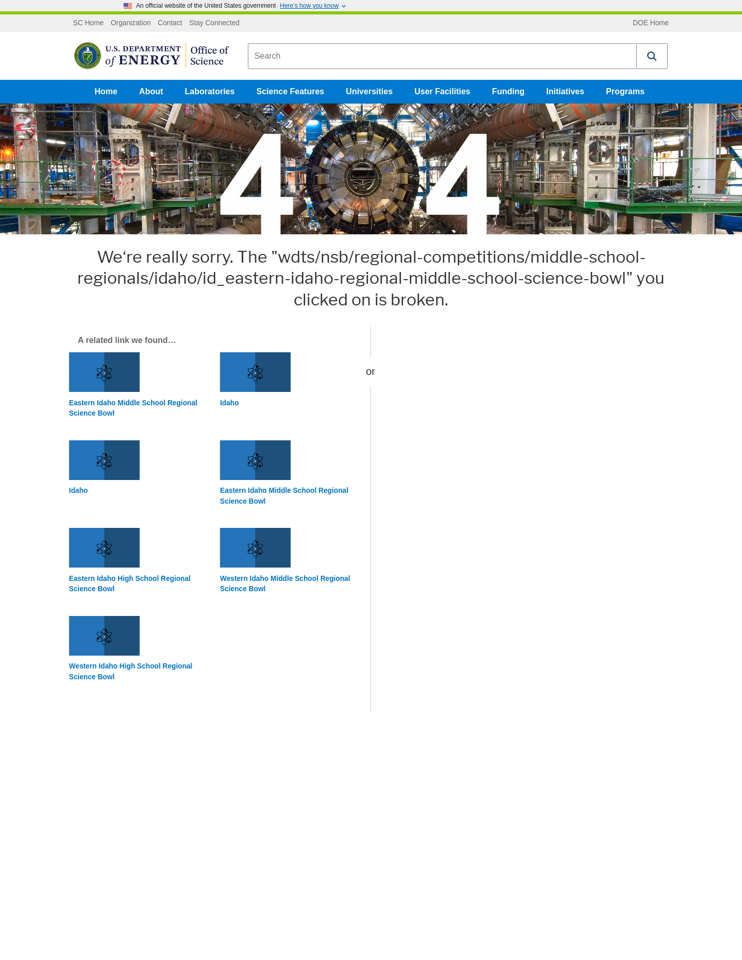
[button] (652, 56)
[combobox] (442, 56)
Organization (131, 23)
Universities (369, 91)
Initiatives (565, 91)
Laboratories (209, 91)
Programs (625, 91)
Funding (508, 91)
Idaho (229, 403)
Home (106, 91)
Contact (170, 23)
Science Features (291, 91)
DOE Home (651, 23)
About (151, 91)
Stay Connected (214, 23)
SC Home (88, 23)
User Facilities (442, 91)
